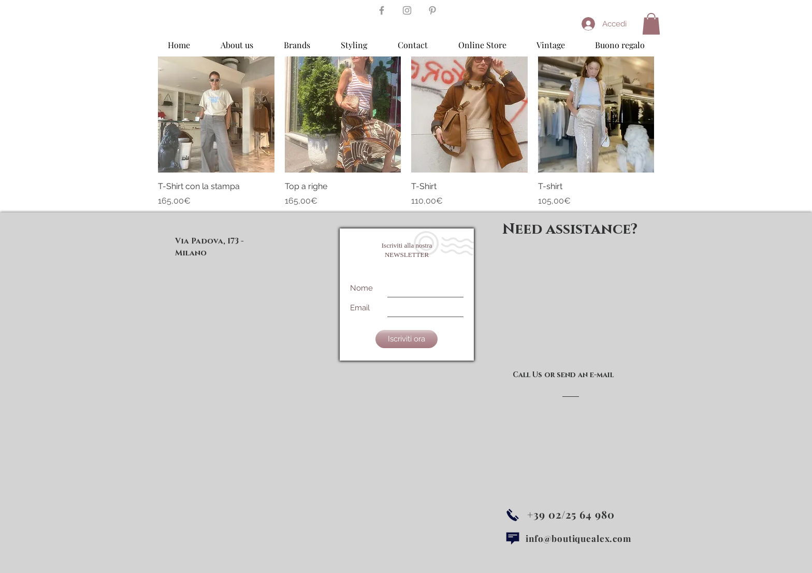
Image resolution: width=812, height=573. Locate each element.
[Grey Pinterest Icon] (432, 10)
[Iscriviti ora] (406, 339)
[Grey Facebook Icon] (381, 10)
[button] (651, 24)
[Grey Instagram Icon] (407, 10)
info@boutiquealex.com (578, 538)
